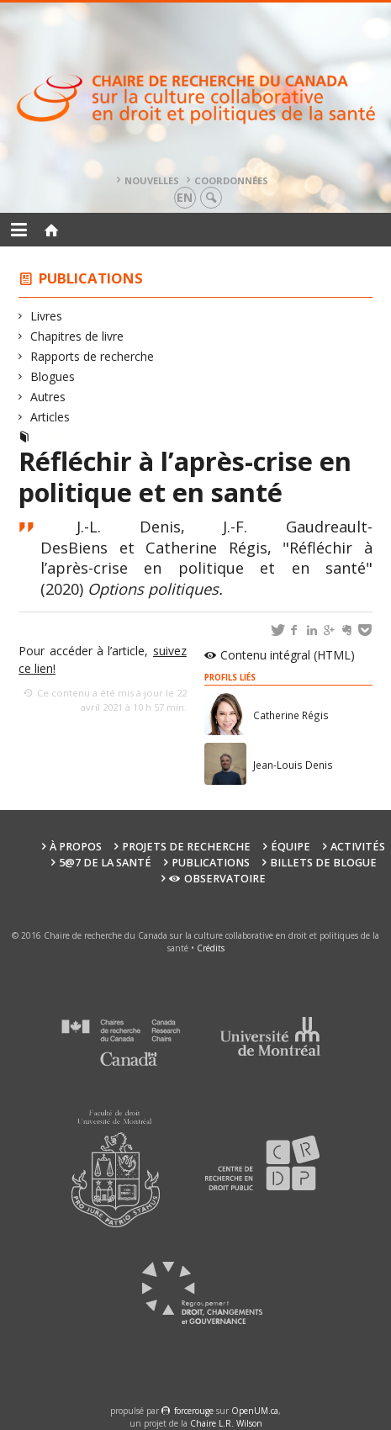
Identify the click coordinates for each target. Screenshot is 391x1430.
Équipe (290, 846)
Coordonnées (231, 180)
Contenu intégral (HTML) (287, 655)
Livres (46, 316)
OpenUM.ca (254, 1411)
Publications (91, 278)
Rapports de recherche (92, 356)
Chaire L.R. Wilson (226, 1423)
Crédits (211, 948)
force (194, 1411)
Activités (357, 846)
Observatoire (217, 878)
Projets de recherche (186, 846)
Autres (48, 397)
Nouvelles (151, 180)
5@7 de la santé (105, 862)
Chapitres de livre (77, 336)
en (185, 197)
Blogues (53, 376)
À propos (76, 846)
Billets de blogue (323, 862)
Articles (50, 417)
